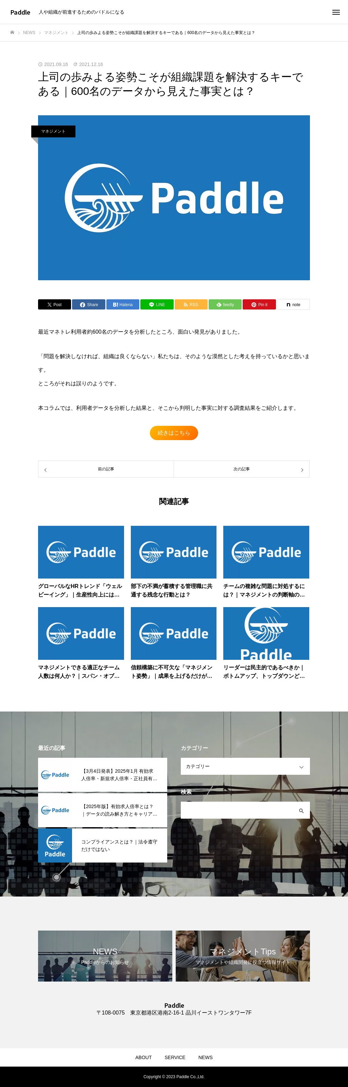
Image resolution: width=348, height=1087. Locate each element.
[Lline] (156, 304)
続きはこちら (174, 433)
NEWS (205, 1057)
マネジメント (53, 131)
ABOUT (143, 1057)
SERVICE (175, 1057)
